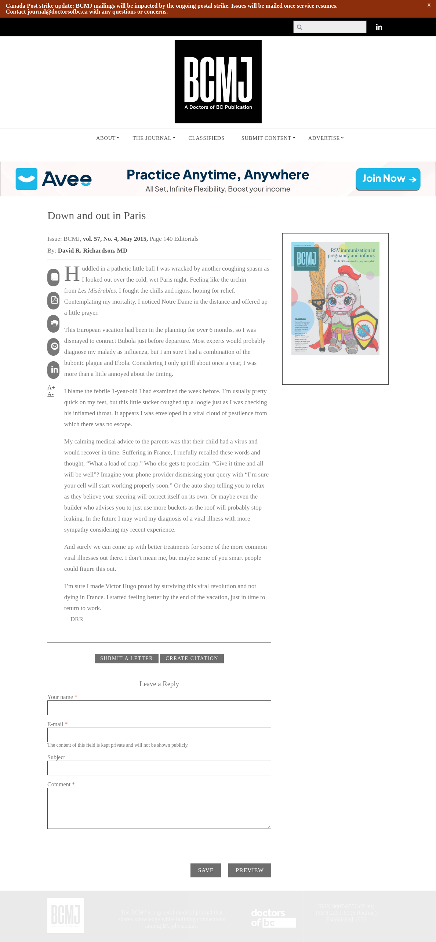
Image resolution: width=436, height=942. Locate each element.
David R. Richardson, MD (92, 250)
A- (50, 394)
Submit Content (266, 138)
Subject (56, 757)
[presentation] (103, 843)
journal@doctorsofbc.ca (57, 11)
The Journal (151, 138)
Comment (61, 784)
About (106, 138)
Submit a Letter (126, 658)
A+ (51, 387)
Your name (62, 697)
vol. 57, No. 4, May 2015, (116, 238)
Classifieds (206, 138)
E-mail (57, 724)
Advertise (324, 138)
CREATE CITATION (192, 658)
